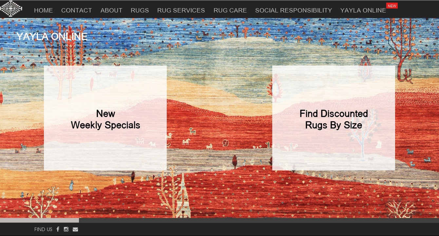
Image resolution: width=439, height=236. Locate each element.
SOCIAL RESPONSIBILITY (293, 9)
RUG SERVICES (181, 9)
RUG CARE (230, 9)
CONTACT (76, 9)
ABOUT (112, 9)
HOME (43, 9)
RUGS (140, 9)
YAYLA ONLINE (365, 7)
